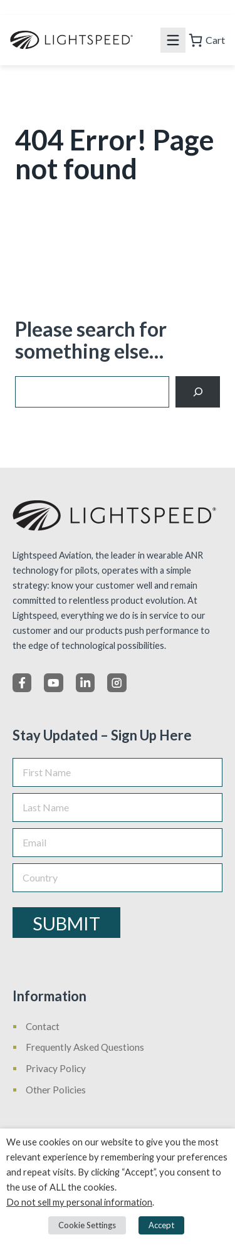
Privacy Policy (56, 1068)
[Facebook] (22, 682)
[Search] (197, 391)
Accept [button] (161, 1225)
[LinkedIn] (85, 682)
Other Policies (56, 1089)
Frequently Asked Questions (85, 1047)
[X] (53, 682)
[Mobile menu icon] (172, 40)
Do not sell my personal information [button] (79, 1202)
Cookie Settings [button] (87, 1225)
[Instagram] (116, 682)
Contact (43, 1026)
